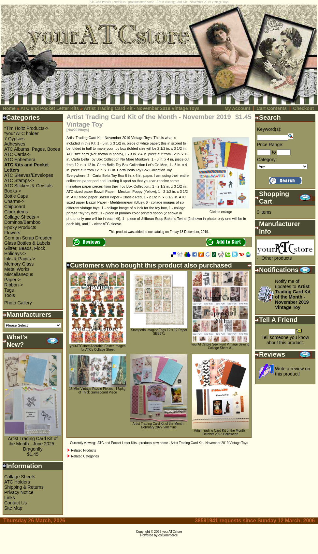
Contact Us (15, 502)
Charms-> (14, 201)
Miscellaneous (18, 274)
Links (9, 497)
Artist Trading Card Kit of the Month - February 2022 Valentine (159, 425)
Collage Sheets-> (21, 217)
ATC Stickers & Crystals (28, 185)
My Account (237, 108)
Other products (277, 258)
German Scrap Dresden (28, 237)
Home (9, 108)
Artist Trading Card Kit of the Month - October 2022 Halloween (220, 432)
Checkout (303, 108)
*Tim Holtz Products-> (26, 128)
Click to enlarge (220, 210)
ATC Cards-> (17, 154)
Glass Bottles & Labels (27, 243)
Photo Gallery (18, 302)
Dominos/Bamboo (22, 222)
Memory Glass (19, 264)
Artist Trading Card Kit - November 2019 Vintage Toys (141, 108)
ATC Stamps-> (19, 180)
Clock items (16, 211)
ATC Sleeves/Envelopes (28, 175)
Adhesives (14, 143)
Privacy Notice (18, 492)
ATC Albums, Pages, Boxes (32, 149)
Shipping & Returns (24, 487)
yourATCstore (172, 531)
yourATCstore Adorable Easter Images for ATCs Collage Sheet (97, 347)
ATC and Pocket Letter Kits (50, 108)
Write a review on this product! (292, 371)
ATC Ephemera (19, 159)
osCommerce (168, 535)
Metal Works (17, 269)
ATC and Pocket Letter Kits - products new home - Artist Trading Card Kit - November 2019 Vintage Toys (172, 443)
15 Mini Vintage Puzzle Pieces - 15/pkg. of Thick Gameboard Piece (97, 390)
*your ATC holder (21, 133)
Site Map (13, 508)
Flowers (12, 232)
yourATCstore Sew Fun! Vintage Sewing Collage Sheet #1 (220, 346)
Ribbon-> (13, 284)
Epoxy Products (20, 227)
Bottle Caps (16, 196)
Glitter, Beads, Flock (24, 248)
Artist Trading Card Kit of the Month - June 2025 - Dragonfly (33, 444)
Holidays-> (15, 253)
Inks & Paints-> (19, 258)
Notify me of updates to (293, 294)
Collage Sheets (19, 476)
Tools (9, 295)
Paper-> (12, 279)
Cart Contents (271, 108)
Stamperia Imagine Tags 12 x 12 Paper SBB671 (159, 331)
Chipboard (14, 206)
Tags (9, 290)
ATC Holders (17, 482)
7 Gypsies (14, 138)
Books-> (12, 190)
